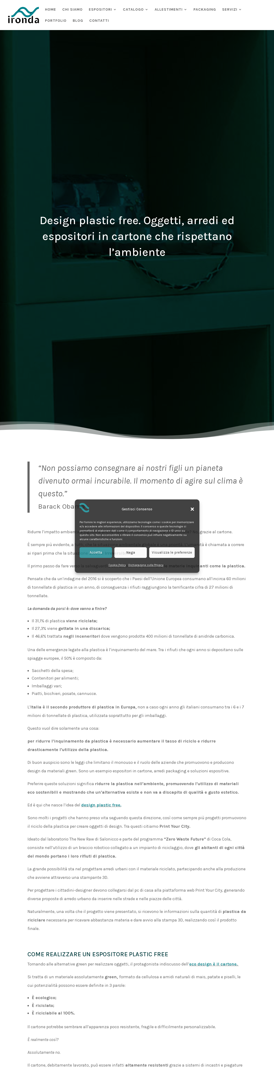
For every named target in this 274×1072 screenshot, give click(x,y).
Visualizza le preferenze (172, 552)
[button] (192, 509)
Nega (130, 552)
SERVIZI (229, 10)
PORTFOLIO (56, 21)
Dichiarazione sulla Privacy (145, 565)
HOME (50, 10)
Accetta (96, 552)
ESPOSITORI (100, 10)
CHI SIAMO (72, 10)
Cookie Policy (117, 565)
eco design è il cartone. (214, 964)
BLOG (78, 21)
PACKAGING (204, 10)
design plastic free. (101, 805)
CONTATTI (99, 21)
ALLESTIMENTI (169, 10)
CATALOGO (133, 10)
